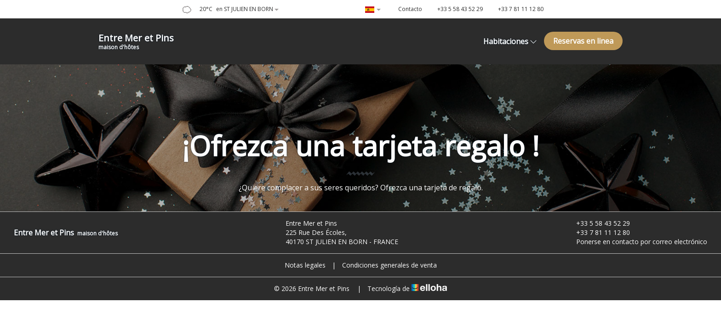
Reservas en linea (583, 41)
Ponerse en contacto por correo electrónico (636, 241)
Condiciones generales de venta (389, 265)
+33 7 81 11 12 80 (598, 232)
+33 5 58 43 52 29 (598, 223)
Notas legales (305, 265)
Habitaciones (510, 41)
